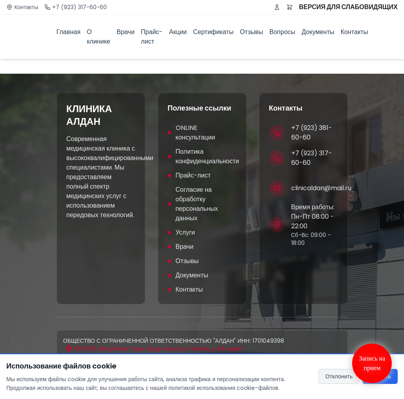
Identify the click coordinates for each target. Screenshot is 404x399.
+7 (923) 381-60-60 (311, 132)
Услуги (181, 232)
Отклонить (339, 376)
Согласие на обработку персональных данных (193, 204)
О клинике (98, 36)
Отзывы (251, 31)
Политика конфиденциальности (202, 156)
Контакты (26, 7)
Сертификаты (213, 31)
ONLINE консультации (191, 132)
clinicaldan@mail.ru (321, 188)
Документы (318, 31)
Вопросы (282, 31)
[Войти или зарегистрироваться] (277, 7)
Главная (69, 31)
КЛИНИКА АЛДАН (89, 115)
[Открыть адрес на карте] (155, 349)
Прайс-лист (152, 36)
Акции (178, 31)
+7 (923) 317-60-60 (79, 7)
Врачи (126, 31)
